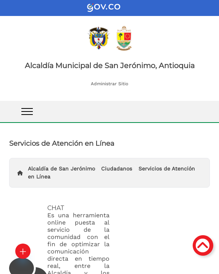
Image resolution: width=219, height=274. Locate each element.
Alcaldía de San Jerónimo (61, 169)
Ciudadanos (116, 169)
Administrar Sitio (109, 83)
